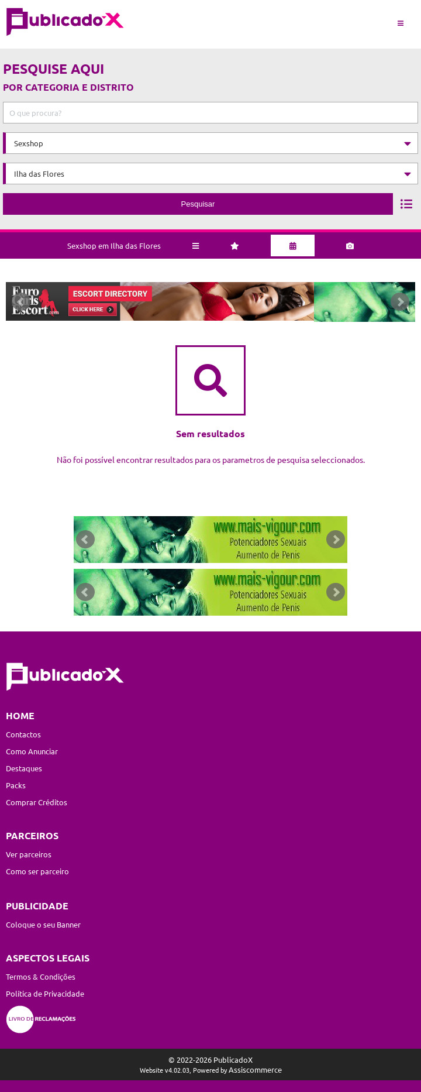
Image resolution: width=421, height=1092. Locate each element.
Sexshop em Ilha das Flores (114, 241)
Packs (16, 785)
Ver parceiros (28, 854)
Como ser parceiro (37, 871)
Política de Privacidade (45, 993)
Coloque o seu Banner (43, 924)
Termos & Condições (40, 976)
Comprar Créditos (36, 802)
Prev (15, 304)
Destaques (24, 768)
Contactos (23, 734)
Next (405, 304)
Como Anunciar (32, 751)
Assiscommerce (255, 1069)
